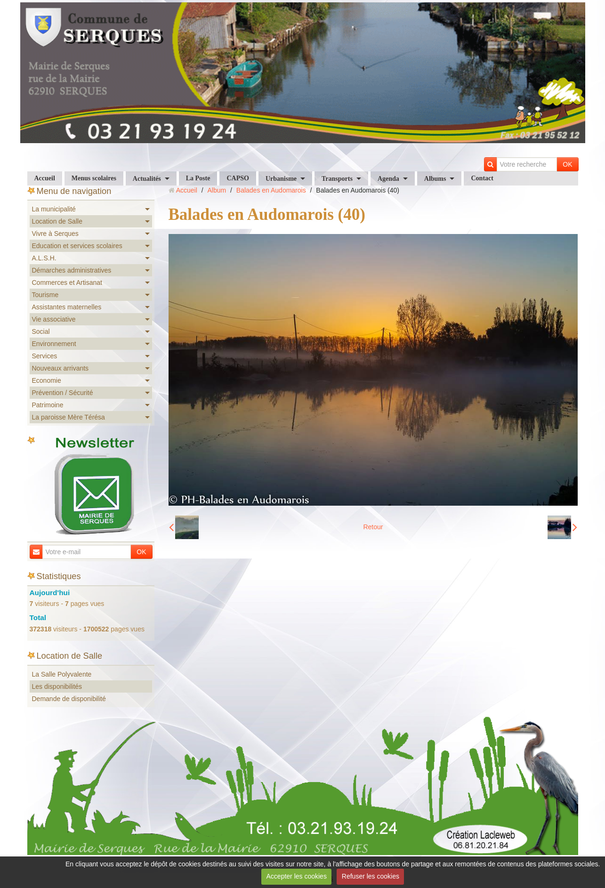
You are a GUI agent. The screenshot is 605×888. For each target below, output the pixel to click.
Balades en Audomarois (271, 190)
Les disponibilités (57, 686)
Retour (373, 527)
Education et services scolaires (77, 246)
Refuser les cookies (370, 876)
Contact (482, 178)
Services (44, 356)
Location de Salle (57, 221)
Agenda (388, 178)
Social (41, 331)
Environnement (54, 343)
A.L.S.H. (44, 258)
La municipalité (54, 209)
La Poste (198, 178)
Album (216, 190)
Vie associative (54, 319)
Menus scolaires (94, 178)
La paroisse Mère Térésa (68, 417)
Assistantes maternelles (67, 307)
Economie (46, 380)
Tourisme (45, 295)
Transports (337, 178)
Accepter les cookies (296, 876)
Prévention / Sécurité (62, 392)
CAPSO (237, 178)
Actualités (147, 178)
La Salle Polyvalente (62, 674)
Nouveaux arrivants (60, 368)
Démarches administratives (72, 270)
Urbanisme (281, 178)
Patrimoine (48, 405)
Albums (435, 178)
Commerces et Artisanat (67, 282)
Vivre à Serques (55, 233)
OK (567, 164)
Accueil (44, 178)
